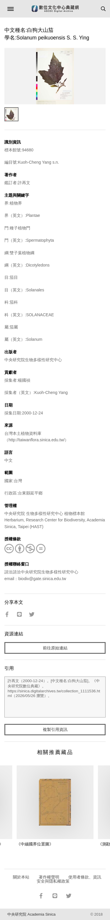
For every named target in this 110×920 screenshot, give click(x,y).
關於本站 (21, 877)
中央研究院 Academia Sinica (31, 914)
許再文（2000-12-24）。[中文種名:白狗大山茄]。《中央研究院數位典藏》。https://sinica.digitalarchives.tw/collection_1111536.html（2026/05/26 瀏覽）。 (55, 697)
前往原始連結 (55, 648)
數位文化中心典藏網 (55, 8)
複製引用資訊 (55, 729)
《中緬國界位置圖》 (34, 844)
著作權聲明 (49, 877)
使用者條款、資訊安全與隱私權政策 (69, 879)
